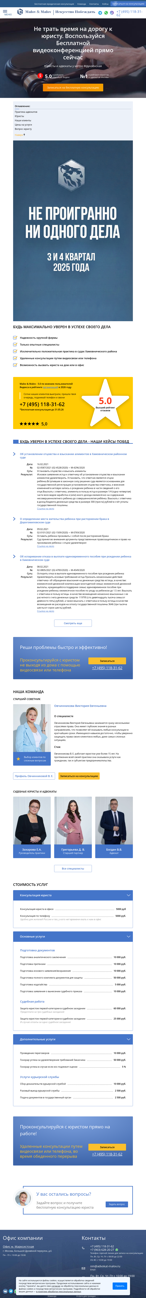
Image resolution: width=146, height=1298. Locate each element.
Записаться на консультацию (128, 3)
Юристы (19, 116)
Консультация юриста (36, 895)
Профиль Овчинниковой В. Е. (34, 776)
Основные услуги (32, 936)
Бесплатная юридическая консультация (54, 4)
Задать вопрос (117, 1204)
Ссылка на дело (45, 508)
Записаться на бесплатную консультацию (73, 87)
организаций (50, 387)
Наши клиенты (23, 120)
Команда (81, 4)
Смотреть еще (73, 623)
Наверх (20, 134)
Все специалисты (73, 868)
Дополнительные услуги (37, 1039)
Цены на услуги (23, 124)
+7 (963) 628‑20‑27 (104, 1250)
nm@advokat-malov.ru (105, 1266)
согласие (55, 1286)
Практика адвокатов (26, 111)
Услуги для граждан (86, 1296)
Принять (119, 1286)
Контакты (94, 4)
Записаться (107, 661)
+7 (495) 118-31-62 (129, 13)
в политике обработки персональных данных (58, 1291)
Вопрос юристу (23, 128)
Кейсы (105, 4)
